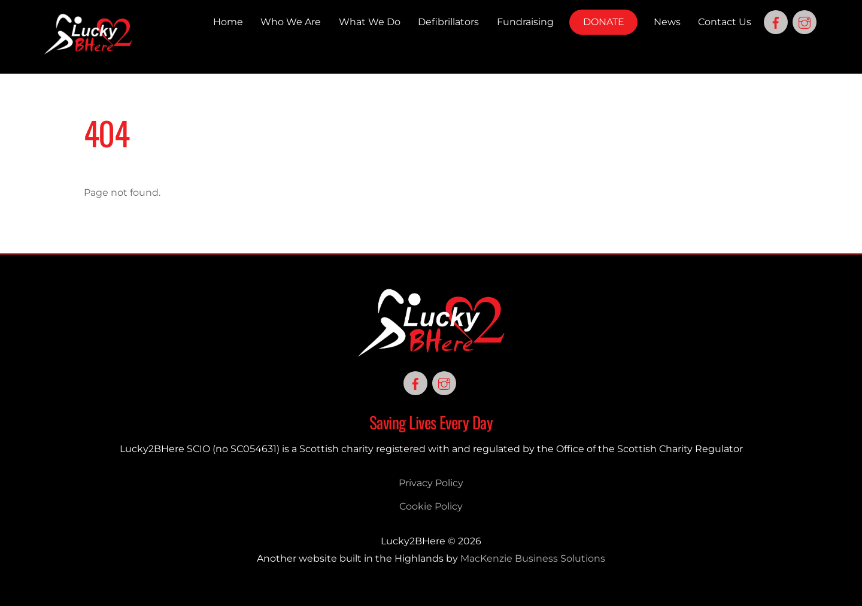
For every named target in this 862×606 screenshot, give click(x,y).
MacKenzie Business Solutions (532, 558)
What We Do (369, 22)
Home (228, 22)
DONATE (603, 22)
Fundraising (525, 22)
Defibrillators (448, 22)
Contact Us (724, 22)
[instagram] (805, 21)
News (667, 22)
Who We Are (290, 22)
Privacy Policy (431, 483)
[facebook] (776, 21)
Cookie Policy (431, 506)
